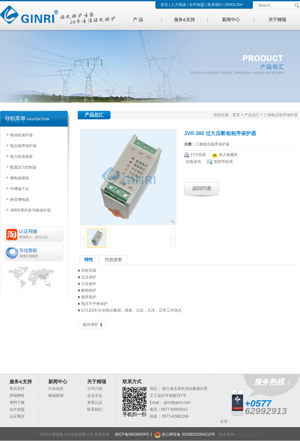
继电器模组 (19, 178)
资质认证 (94, 402)
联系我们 (215, 5)
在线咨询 (193, 161)
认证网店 (17, 416)
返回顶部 (90, 324)
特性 (88, 259)
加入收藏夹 (228, 154)
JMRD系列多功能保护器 (30, 210)
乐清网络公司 (249, 434)
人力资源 (178, 5)
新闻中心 (231, 19)
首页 (164, 5)
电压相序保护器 (23, 146)
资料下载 (17, 402)
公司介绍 (94, 388)
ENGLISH (234, 5)
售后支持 (17, 388)
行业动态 (55, 388)
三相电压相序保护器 (212, 144)
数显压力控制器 (23, 167)
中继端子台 (19, 189)
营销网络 (17, 395)
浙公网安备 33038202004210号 (184, 434)
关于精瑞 (277, 19)
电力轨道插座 (21, 156)
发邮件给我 (223, 161)
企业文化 (94, 395)
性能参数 (114, 259)
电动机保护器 (21, 135)
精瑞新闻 (55, 395)
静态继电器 (19, 199)
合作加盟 (196, 5)
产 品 (138, 19)
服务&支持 (184, 19)
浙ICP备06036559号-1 (134, 434)
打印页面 (198, 154)
